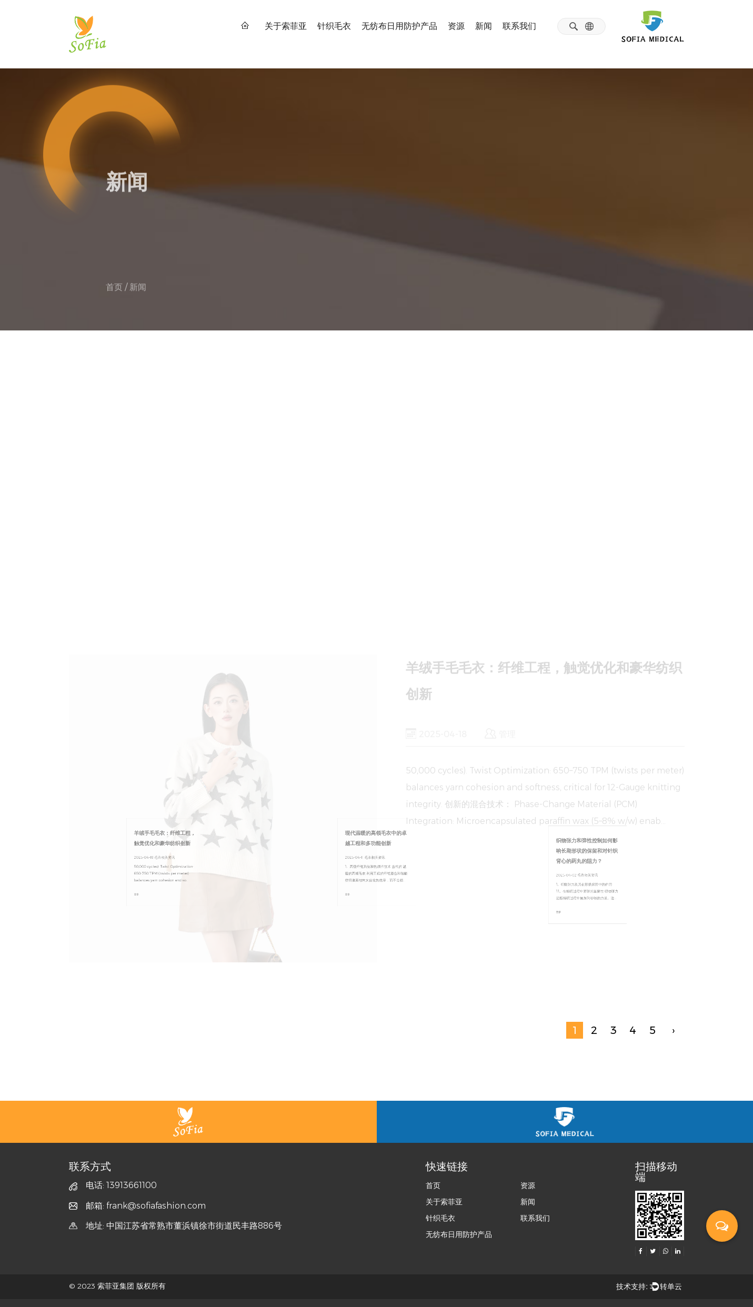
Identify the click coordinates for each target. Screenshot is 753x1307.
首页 (114, 291)
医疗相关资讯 (217, 249)
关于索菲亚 (286, 26)
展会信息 (291, 249)
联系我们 (519, 26)
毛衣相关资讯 (134, 249)
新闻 (483, 26)
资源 (456, 26)
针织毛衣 (334, 26)
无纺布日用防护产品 (399, 26)
